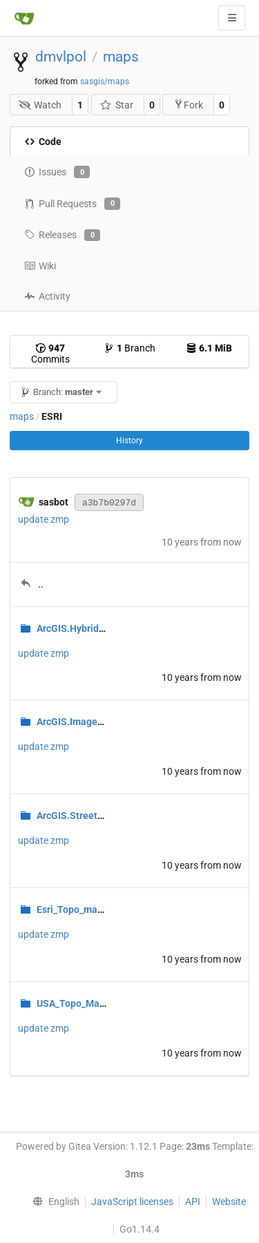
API (192, 1201)
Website (229, 1201)
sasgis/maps (104, 81)
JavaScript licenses (132, 1201)
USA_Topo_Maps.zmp (84, 1003)
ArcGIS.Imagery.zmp (81, 721)
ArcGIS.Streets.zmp (80, 815)
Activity (47, 296)
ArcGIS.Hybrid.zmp (78, 628)
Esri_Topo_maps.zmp (83, 909)
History (129, 440)
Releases (62, 235)
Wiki (40, 265)
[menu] (52, 1201)
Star (116, 104)
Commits (50, 354)
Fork (188, 104)
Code (42, 141)
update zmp (43, 519)
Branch (129, 348)
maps (121, 56)
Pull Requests (72, 203)
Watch (40, 104)
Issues (57, 172)
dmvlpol (60, 56)
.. (41, 584)
